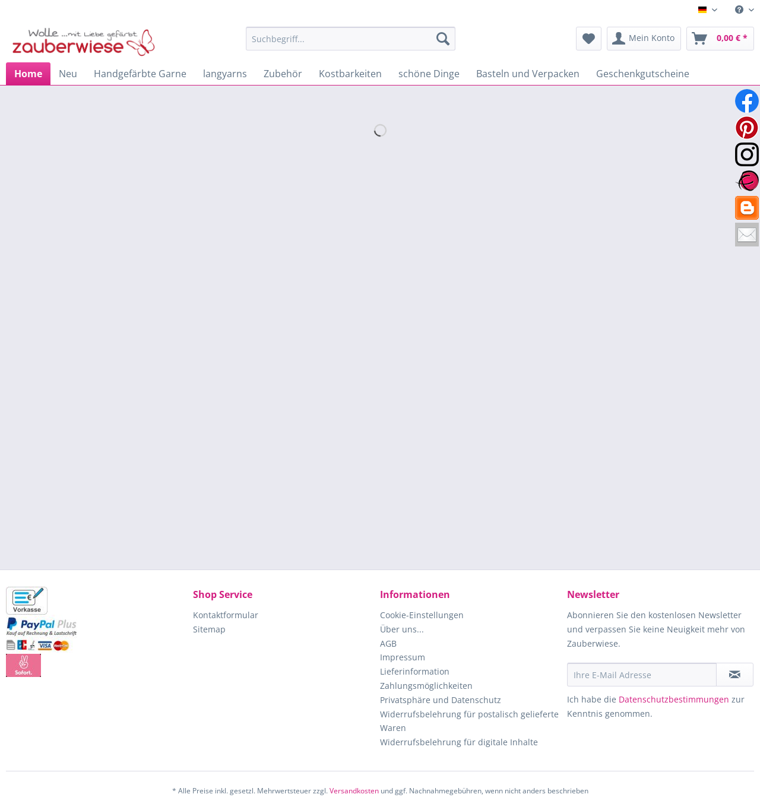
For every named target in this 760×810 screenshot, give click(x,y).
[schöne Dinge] (429, 73)
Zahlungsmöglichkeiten (426, 685)
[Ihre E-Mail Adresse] (642, 674)
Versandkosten (354, 791)
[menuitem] (740, 9)
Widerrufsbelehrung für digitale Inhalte (459, 742)
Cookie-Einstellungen (422, 615)
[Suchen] (442, 38)
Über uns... (402, 629)
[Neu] (68, 73)
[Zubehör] (283, 73)
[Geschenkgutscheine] (643, 73)
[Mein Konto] (644, 38)
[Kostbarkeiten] (350, 73)
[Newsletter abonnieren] (734, 674)
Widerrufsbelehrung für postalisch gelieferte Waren (469, 721)
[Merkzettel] (588, 38)
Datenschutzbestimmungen (674, 699)
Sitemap (209, 629)
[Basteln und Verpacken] (528, 73)
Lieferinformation (414, 671)
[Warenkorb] (720, 38)
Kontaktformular (225, 615)
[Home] (28, 73)
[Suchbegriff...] (350, 38)
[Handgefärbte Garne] (140, 73)
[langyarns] (225, 73)
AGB (388, 643)
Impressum (402, 657)
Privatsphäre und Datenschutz (440, 699)
